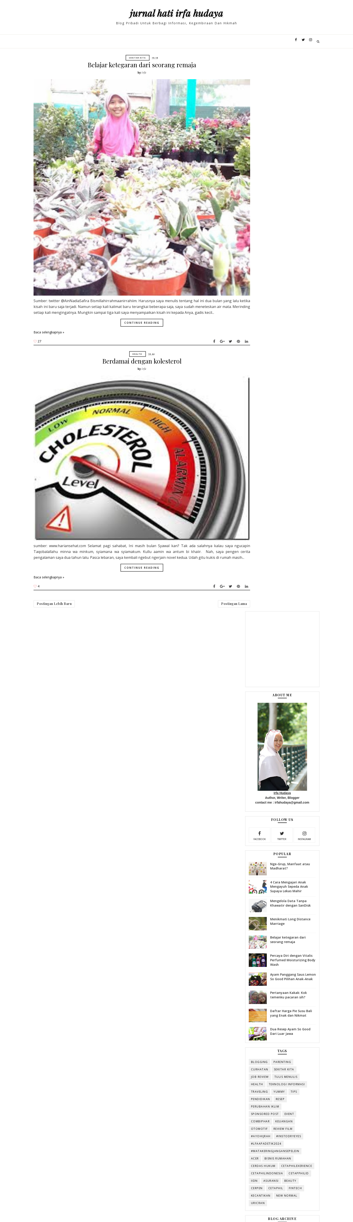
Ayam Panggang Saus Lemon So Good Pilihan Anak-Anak (267, 422)
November (245, 734)
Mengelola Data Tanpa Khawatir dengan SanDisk (269, 347)
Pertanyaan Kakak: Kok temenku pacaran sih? (267, 439)
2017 (237, 724)
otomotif (238, 573)
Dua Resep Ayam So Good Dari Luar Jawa (269, 476)
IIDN (233, 632)
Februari (244, 793)
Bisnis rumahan (257, 603)
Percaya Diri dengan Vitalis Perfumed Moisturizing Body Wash (270, 403)
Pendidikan (239, 543)
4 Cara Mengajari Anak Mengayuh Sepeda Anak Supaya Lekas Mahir (268, 330)
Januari (243, 799)
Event (269, 558)
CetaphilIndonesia (246, 625)
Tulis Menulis (265, 521)
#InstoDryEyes (268, 580)
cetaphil (255, 640)
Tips (273, 536)
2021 (237, 702)
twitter (260, 279)
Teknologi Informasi (266, 528)
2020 (237, 708)
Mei (240, 777)
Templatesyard (95, 1212)
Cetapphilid (278, 625)
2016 (237, 729)
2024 (237, 686)
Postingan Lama (201, 528)
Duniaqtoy (142, 1212)
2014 (237, 809)
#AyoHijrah (240, 580)
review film (262, 573)
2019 (237, 713)
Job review (239, 521)
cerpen (236, 640)
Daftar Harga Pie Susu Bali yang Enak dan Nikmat (270, 457)
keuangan (263, 566)
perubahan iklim (244, 551)
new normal (266, 647)
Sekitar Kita (132, 57)
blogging (238, 506)
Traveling (238, 536)
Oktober (244, 739)
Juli (239, 755)
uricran (237, 655)
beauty (270, 632)
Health (132, 310)
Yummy (258, 536)
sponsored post (244, 558)
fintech (274, 640)
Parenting (262, 506)
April (241, 783)
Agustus (243, 750)
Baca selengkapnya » (72, 287)
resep (259, 543)
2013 (237, 815)
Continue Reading (137, 278)
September (246, 744)
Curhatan (239, 514)
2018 (237, 718)
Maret (242, 788)
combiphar (239, 566)
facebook (238, 279)
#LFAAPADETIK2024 (245, 588)
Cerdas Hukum (242, 610)
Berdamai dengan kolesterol (136, 318)
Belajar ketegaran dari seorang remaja (137, 65)
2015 (237, 804)
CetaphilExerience (245, 618)
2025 (237, 681)
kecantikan (240, 647)
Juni (240, 772)
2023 (237, 692)
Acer (234, 603)
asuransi (250, 632)
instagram (281, 279)
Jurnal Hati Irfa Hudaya (176, 13)
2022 (237, 697)
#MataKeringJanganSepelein (254, 595)
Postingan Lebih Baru (77, 528)
